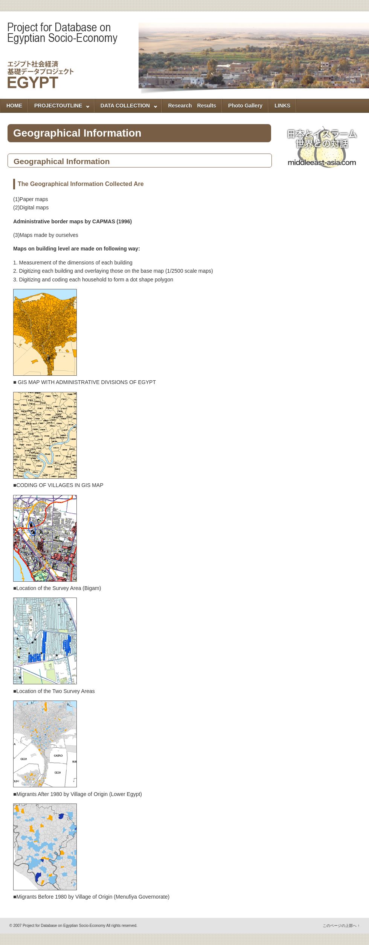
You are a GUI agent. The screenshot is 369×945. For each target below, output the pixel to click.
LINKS (282, 106)
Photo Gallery (245, 106)
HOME (14, 106)
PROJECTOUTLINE (59, 107)
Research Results (192, 106)
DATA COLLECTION (126, 107)
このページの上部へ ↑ (341, 925)
